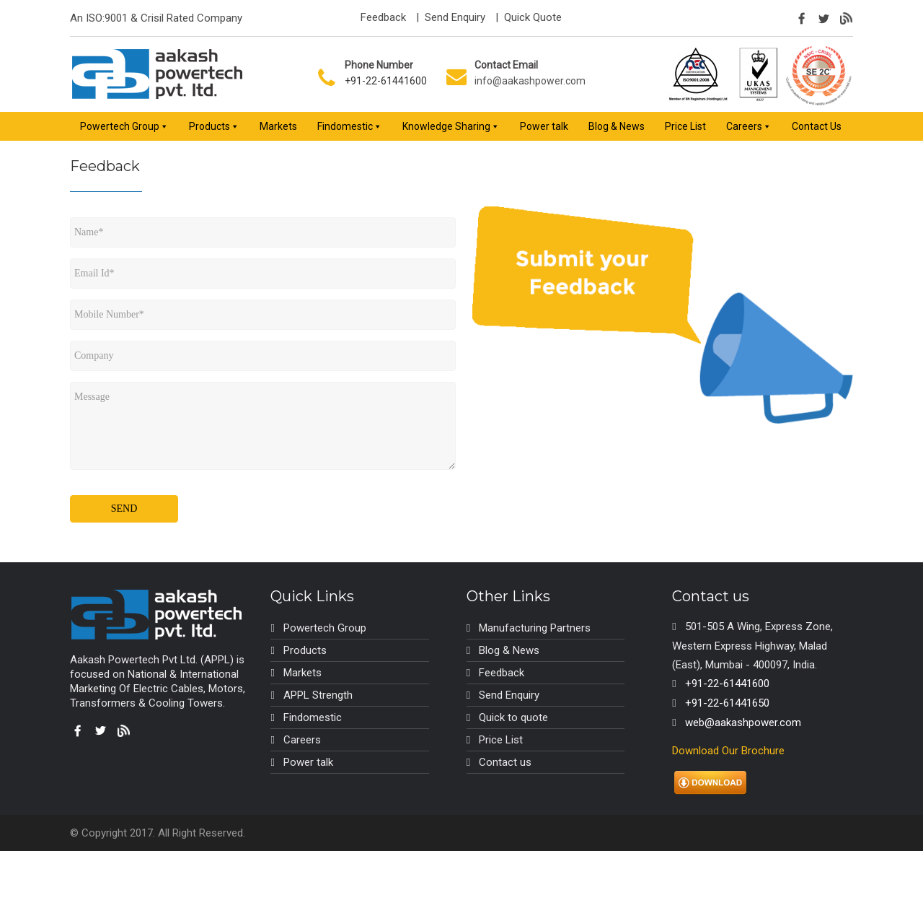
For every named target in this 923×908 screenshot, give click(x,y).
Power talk (544, 126)
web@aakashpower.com (743, 722)
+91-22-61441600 (386, 81)
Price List (685, 126)
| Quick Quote (527, 17)
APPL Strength (318, 695)
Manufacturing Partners (535, 627)
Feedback (383, 17)
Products (209, 126)
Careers (744, 126)
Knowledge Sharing (446, 126)
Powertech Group (119, 126)
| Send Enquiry (449, 17)
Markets (278, 126)
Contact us (505, 762)
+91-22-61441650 (727, 703)
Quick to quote (513, 717)
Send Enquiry (509, 695)
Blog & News (616, 126)
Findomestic (345, 126)
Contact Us (817, 126)
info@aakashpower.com (530, 81)
